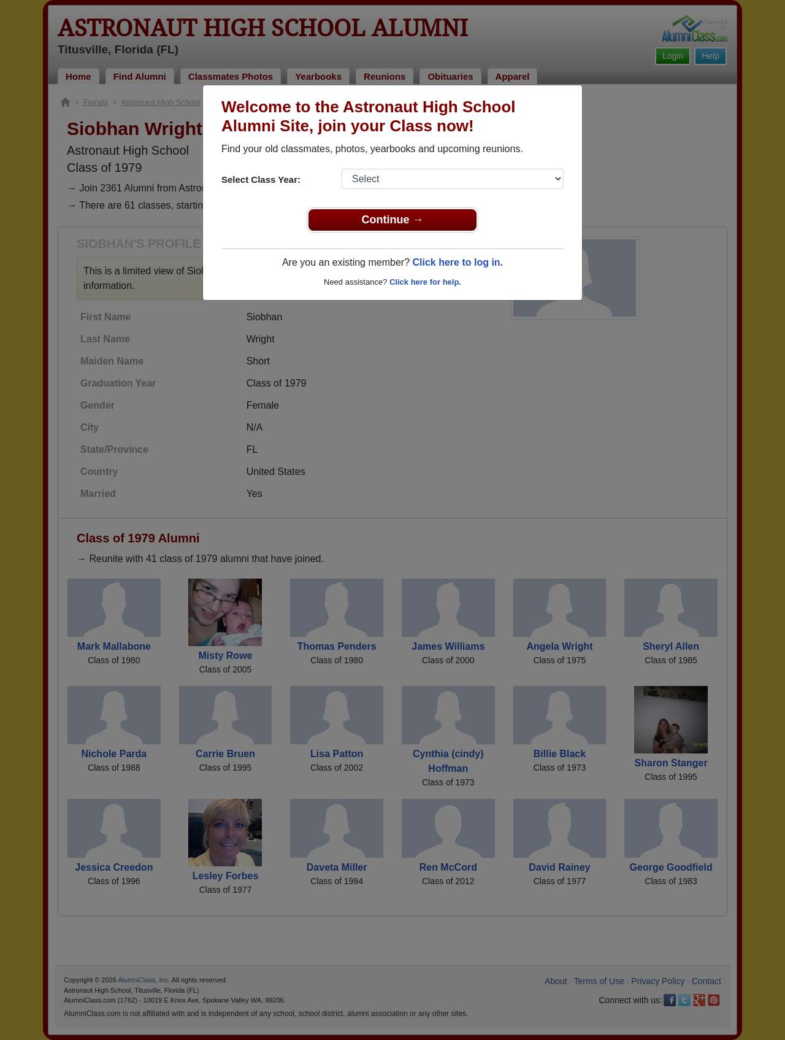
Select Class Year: (261, 179)
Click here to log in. (457, 262)
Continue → (393, 220)
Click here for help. (425, 282)
